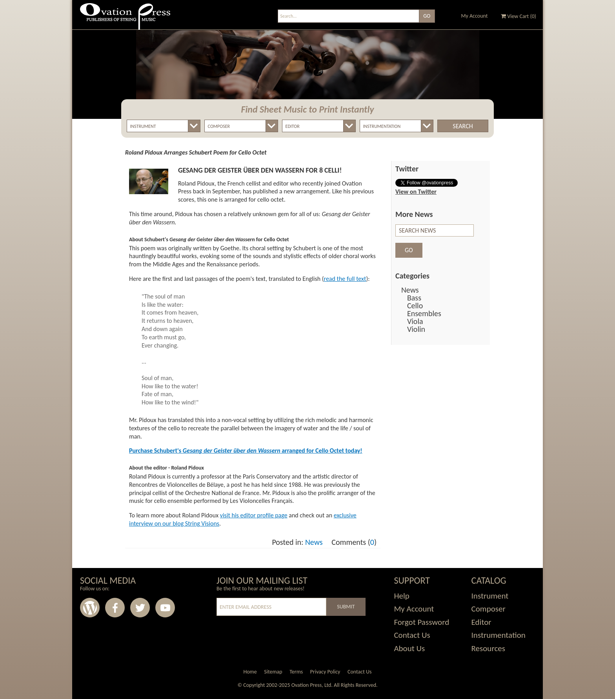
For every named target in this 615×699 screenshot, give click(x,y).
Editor (481, 622)
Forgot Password (421, 622)
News (314, 542)
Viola (415, 321)
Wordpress (90, 607)
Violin (416, 329)
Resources (488, 648)
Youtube (165, 607)
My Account (474, 16)
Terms (296, 671)
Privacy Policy (325, 671)
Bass (414, 297)
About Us (409, 648)
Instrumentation (498, 635)
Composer (488, 609)
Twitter (140, 607)
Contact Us (412, 635)
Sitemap (273, 671)
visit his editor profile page (253, 515)
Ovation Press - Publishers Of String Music (125, 19)
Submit (346, 606)
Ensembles (424, 313)
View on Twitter (416, 191)
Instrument (490, 596)
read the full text (345, 278)
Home (250, 671)
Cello (415, 305)
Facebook (115, 607)
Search (463, 126)
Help (401, 596)
